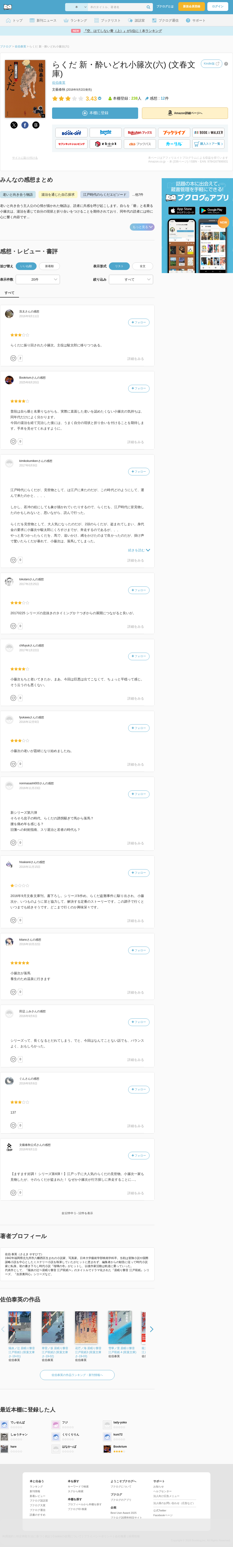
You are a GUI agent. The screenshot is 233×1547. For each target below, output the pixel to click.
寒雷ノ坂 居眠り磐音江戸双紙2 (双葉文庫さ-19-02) (55, 1352)
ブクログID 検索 (77, 1509)
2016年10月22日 (29, 944)
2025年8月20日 (29, 382)
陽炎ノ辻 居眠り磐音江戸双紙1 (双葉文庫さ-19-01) (22, 1352)
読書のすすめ (37, 1514)
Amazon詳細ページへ (185, 113)
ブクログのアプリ (121, 1499)
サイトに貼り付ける (25, 157)
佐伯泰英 (58, 82)
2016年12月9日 (29, 722)
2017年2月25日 (29, 584)
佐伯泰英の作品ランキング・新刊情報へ (77, 1375)
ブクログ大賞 (37, 1505)
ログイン (217, 6)
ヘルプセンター (162, 1491)
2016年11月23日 (29, 788)
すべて (10, 293)
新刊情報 (35, 1491)
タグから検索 (75, 1491)
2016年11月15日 (29, 867)
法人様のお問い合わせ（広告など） (174, 1503)
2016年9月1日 (28, 1149)
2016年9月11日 (29, 316)
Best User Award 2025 (123, 1512)
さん (25, 311)
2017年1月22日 (29, 650)
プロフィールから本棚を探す (85, 1504)
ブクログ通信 (37, 1510)
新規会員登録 (191, 6)
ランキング (36, 1486)
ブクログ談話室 (39, 1500)
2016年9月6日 (28, 1016)
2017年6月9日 (28, 465)
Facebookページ (163, 1515)
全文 (143, 266)
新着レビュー (37, 1496)
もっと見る (143, 227)
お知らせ (158, 1486)
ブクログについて (121, 1486)
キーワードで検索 (78, 1486)
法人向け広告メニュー (166, 1496)
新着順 (49, 266)
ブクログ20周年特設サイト (126, 1517)
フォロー (139, 322)
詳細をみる (135, 359)
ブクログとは (165, 6)
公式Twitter (159, 1510)
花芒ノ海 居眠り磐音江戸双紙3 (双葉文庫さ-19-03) (88, 1352)
